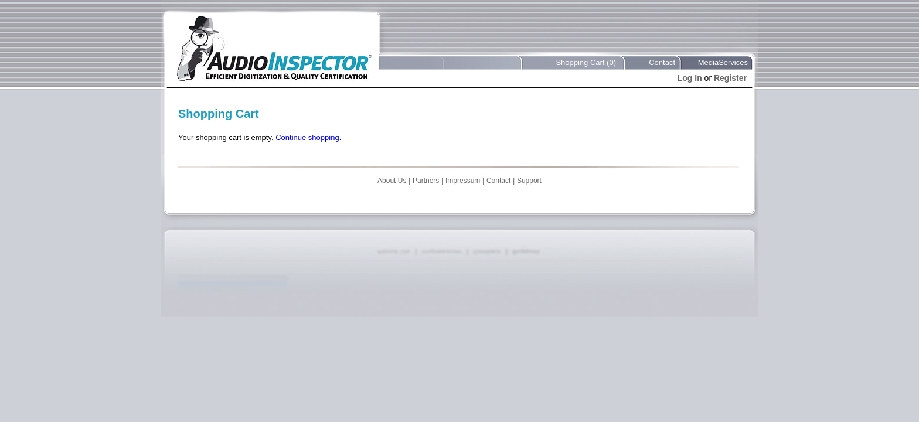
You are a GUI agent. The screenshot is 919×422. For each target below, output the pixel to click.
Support (529, 180)
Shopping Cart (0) (586, 62)
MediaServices (723, 62)
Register (730, 78)
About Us (391, 180)
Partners (426, 180)
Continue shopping (307, 137)
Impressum (462, 180)
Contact (662, 62)
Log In (690, 78)
